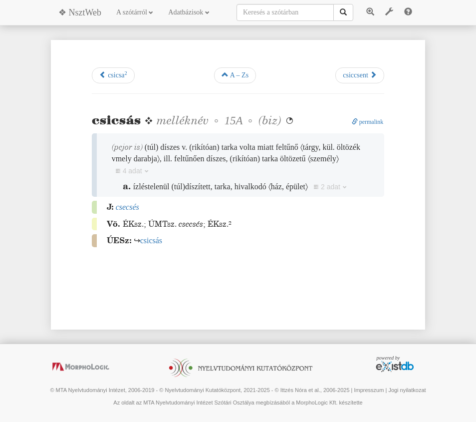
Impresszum (369, 390)
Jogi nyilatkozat (407, 390)
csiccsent (360, 75)
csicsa (113, 74)
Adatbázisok (188, 12)
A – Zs (235, 75)
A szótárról (134, 12)
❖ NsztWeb (79, 12)
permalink (368, 121)
